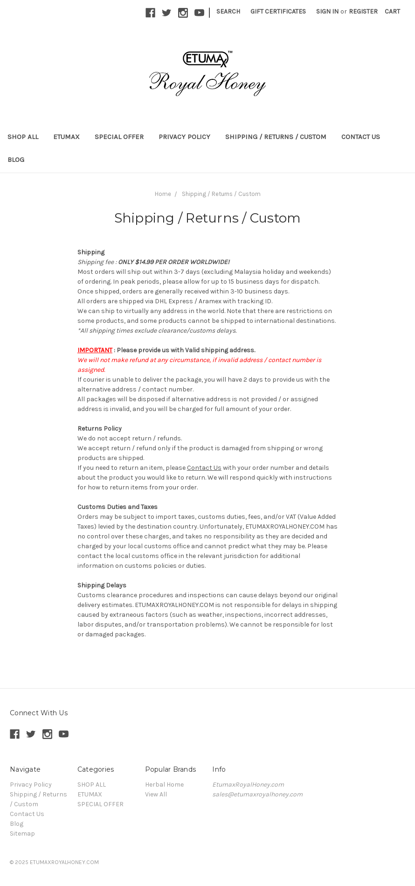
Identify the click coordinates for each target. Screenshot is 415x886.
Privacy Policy (184, 137)
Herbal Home (164, 784)
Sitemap (22, 833)
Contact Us (360, 137)
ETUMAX (66, 137)
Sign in (327, 11)
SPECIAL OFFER (119, 137)
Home (163, 193)
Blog (15, 159)
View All (156, 794)
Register (363, 11)
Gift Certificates (278, 11)
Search (228, 11)
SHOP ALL (22, 137)
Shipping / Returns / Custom (275, 137)
